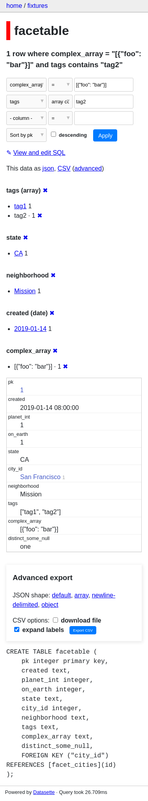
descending (69, 135)
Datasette (44, 792)
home (14, 5)
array (81, 595)
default (61, 595)
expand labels (39, 629)
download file (77, 620)
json (48, 168)
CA (18, 253)
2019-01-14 (30, 328)
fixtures (37, 5)
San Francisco (40, 477)
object (49, 604)
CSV (64, 168)
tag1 (20, 206)
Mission (25, 291)
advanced (88, 168)
